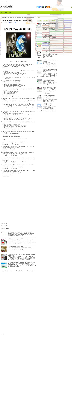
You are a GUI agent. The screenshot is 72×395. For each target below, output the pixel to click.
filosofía (7, 17)
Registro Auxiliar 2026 (47, 79)
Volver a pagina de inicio (6, 12)
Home (3, 17)
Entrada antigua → (31, 270)
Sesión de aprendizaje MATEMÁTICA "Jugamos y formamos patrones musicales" (49, 105)
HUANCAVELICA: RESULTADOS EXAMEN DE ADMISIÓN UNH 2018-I (21, 262)
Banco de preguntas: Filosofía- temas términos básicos (16, 20)
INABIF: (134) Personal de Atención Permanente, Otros (19, 238)
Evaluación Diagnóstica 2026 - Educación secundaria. (49, 51)
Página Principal (4, 2)
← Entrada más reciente (7, 270)
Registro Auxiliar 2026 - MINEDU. (50, 87)
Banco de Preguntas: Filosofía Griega (15, 246)
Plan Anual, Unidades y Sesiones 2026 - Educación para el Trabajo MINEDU (50, 70)
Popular (39, 20)
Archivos (53, 20)
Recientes (46, 20)
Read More (20, 235)
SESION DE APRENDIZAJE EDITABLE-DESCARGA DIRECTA (20, 231)
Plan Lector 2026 (46, 42)
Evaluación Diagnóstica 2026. (49, 95)
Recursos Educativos (6, 6)
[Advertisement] (19, 187)
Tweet (2, 333)
